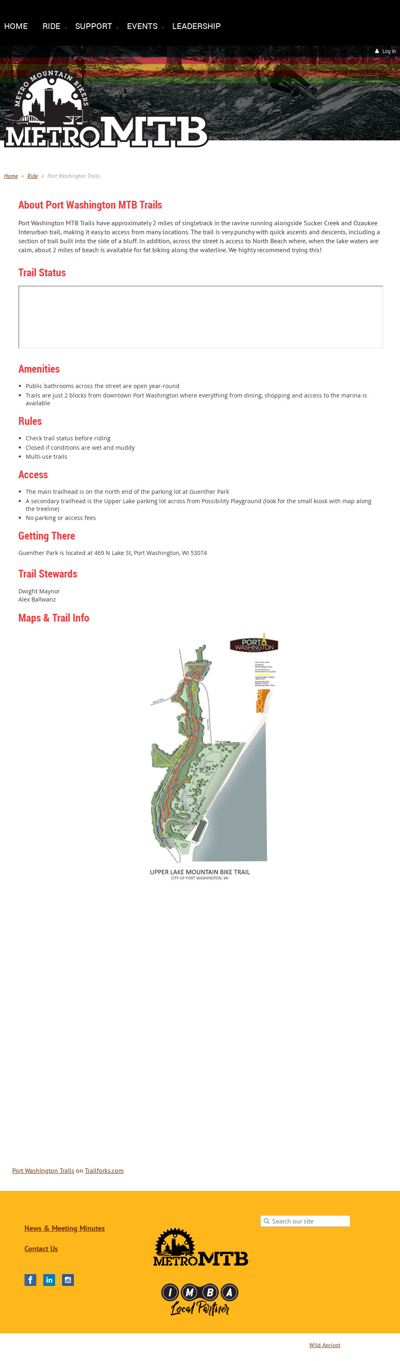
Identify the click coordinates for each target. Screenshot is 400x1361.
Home (11, 176)
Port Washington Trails (43, 1170)
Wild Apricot (324, 1345)
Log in (389, 51)
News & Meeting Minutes (64, 1228)
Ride (32, 176)
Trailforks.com (104, 1170)
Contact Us (41, 1248)
